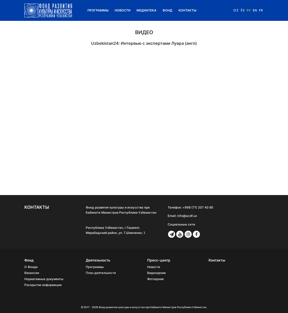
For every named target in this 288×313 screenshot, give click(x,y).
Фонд (167, 10)
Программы (97, 10)
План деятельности (101, 273)
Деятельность (98, 260)
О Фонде (31, 267)
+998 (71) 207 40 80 (198, 207)
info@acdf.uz (187, 216)
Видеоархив (156, 273)
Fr (261, 10)
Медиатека (146, 10)
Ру (249, 10)
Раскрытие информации (43, 285)
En (255, 10)
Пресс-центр (158, 260)
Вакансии (31, 273)
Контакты (187, 10)
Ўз (243, 10)
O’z (235, 10)
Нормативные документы (43, 279)
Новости (122, 10)
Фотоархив (155, 279)
